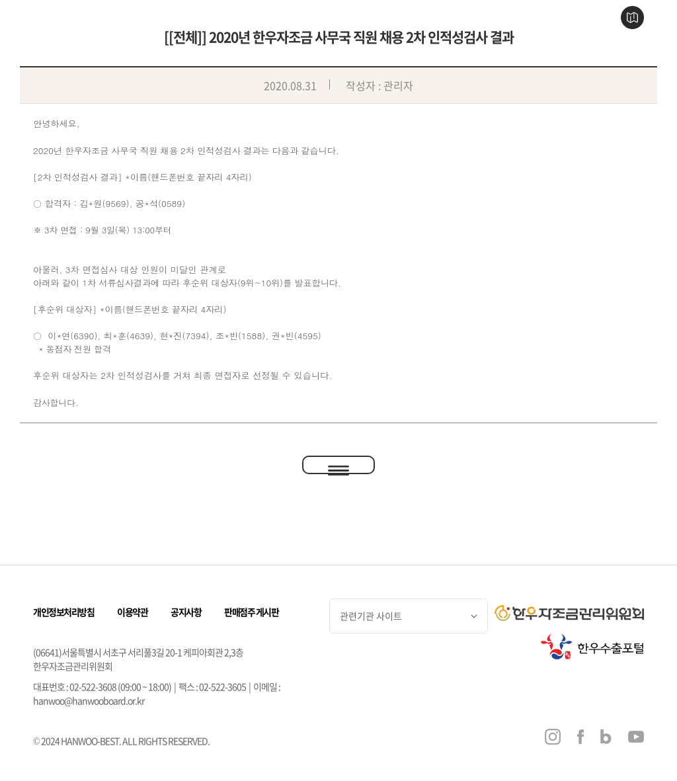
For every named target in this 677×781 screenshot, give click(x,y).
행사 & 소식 (443, 17)
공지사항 (186, 611)
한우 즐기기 (380, 17)
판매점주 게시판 (251, 611)
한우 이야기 (253, 17)
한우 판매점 (317, 17)
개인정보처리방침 (63, 611)
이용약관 (132, 611)
